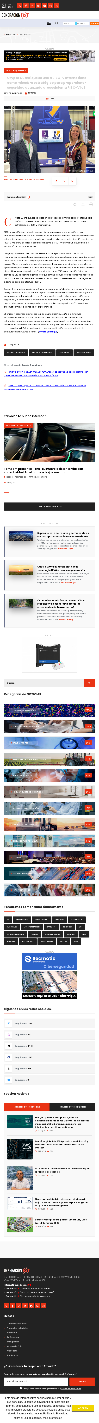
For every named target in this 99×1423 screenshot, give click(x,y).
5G (80, 927)
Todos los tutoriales (17, 1328)
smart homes (47, 941)
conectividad (41, 919)
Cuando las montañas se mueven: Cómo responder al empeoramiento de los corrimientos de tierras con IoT (61, 604)
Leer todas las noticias (50, 506)
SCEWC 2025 (76, 919)
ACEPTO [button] (83, 1408)
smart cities (22, 919)
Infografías (13, 1341)
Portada (10, 34)
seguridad (64, 352)
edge (84, 934)
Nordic (34, 934)
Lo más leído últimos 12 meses (72, 1107)
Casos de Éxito (14, 1346)
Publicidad (13, 1355)
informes (60, 919)
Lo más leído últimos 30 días (27, 1107)
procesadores (84, 352)
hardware (12, 927)
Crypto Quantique (48, 331)
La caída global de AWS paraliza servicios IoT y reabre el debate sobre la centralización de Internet (61, 1144)
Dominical (12, 1332)
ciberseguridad (52, 934)
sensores (67, 927)
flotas (63, 941)
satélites (51, 927)
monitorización (32, 927)
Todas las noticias (16, 1323)
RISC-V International (42, 352)
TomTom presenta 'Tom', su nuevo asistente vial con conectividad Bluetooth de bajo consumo (43, 470)
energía (70, 934)
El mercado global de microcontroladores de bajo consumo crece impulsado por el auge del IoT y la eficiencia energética (61, 1202)
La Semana (13, 1337)
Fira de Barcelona (15, 934)
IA (8, 919)
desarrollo (27, 941)
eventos (11, 941)
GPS (76, 941)
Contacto (12, 1350)
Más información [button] (52, 1418)
